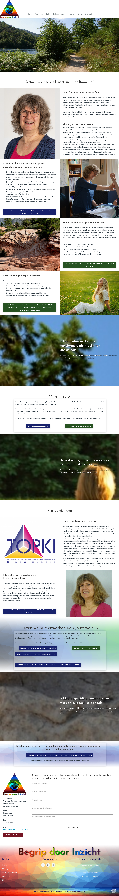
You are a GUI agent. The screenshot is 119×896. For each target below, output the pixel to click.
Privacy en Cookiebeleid (90, 869)
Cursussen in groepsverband (78, 426)
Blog (80, 14)
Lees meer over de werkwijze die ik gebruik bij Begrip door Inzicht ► (89, 265)
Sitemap (59, 892)
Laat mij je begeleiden (89, 56)
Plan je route (13, 835)
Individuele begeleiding (55, 14)
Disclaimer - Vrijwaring (90, 876)
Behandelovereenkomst (90, 872)
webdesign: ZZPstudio (76, 892)
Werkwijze (39, 14)
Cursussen (71, 14)
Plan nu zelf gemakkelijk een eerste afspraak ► (36, 654)
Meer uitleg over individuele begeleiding (38, 648)
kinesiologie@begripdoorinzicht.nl (15, 829)
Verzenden (72, 828)
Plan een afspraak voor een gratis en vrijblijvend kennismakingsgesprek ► (48, 665)
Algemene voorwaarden (90, 865)
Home (29, 14)
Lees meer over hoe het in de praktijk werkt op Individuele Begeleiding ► (29, 212)
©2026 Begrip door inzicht (44, 892)
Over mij (88, 14)
